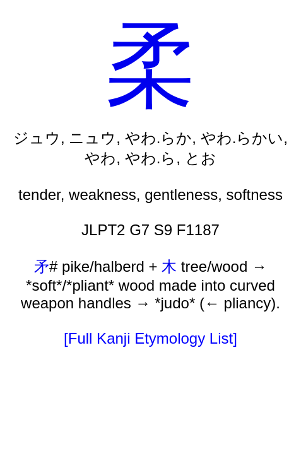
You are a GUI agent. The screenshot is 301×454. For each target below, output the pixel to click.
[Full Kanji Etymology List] (150, 338)
